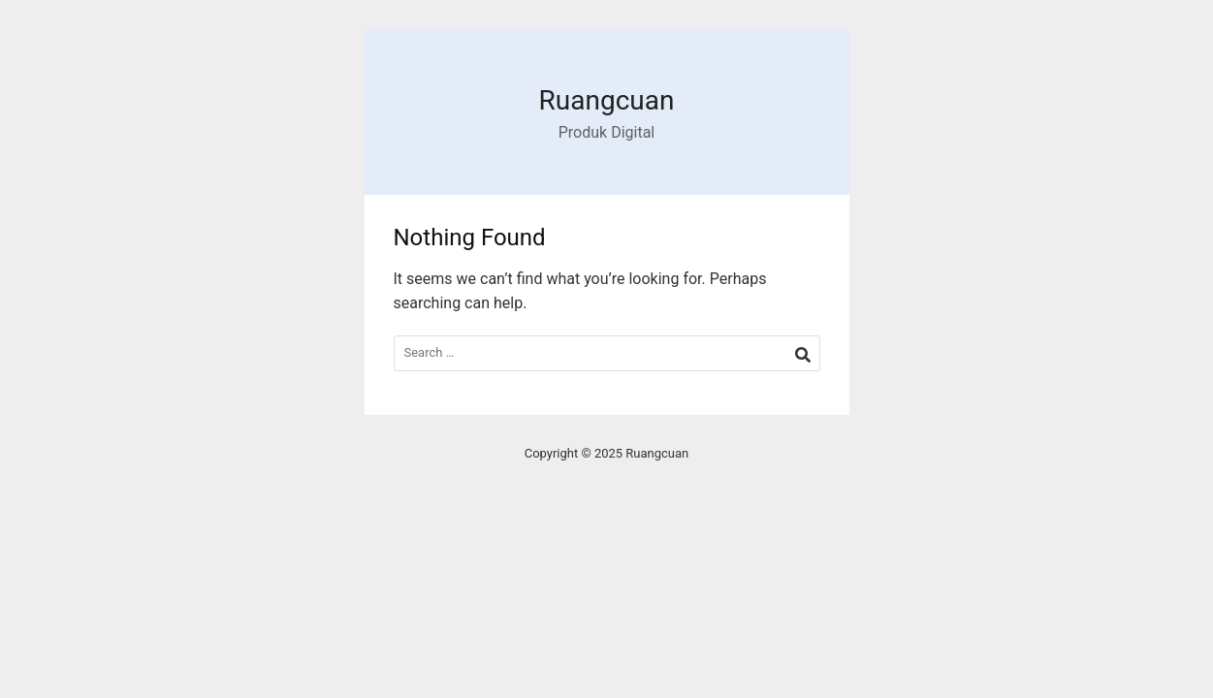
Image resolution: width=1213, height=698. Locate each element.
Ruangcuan (607, 100)
